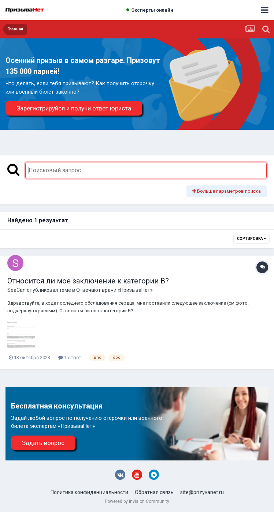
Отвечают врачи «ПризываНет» (114, 290)
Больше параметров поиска (226, 191)
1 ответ (69, 357)
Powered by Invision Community (137, 501)
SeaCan (16, 290)
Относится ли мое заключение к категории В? (88, 280)
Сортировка (251, 239)
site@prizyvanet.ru (202, 492)
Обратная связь (154, 492)
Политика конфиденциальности (89, 492)
